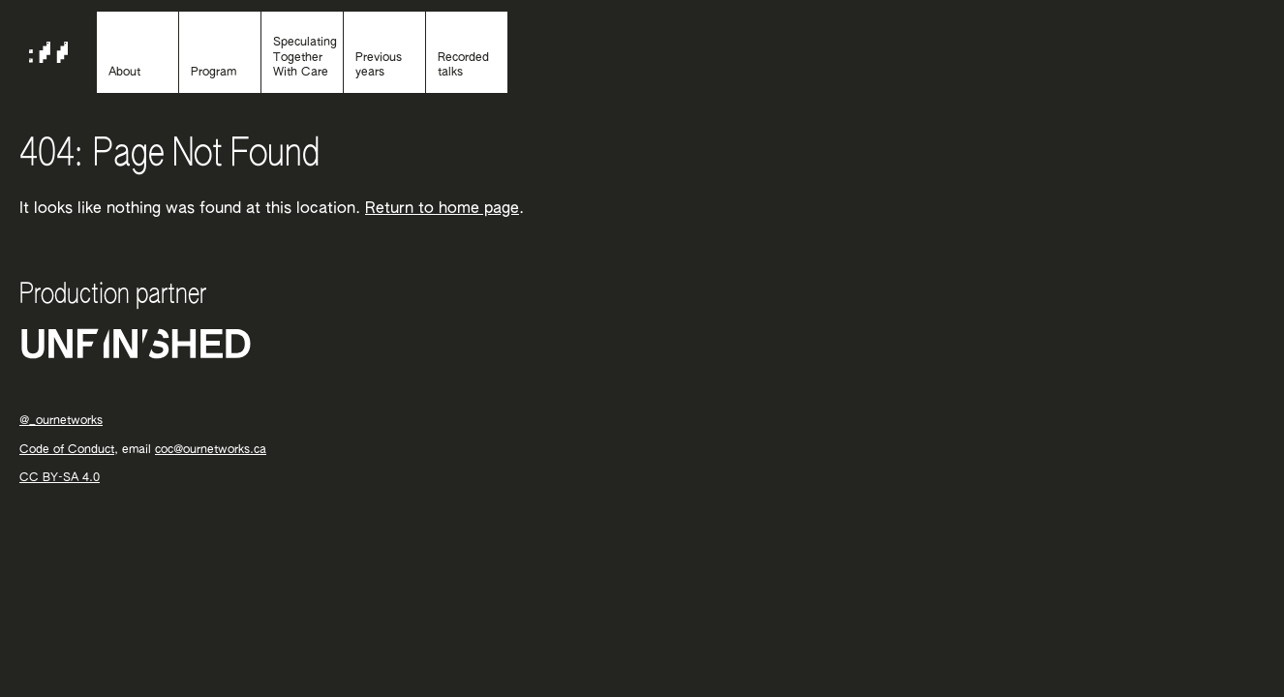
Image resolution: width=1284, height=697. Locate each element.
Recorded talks (463, 65)
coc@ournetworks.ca (210, 450)
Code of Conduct (66, 450)
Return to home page (442, 209)
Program (213, 72)
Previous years (378, 65)
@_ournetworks (61, 421)
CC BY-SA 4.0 (59, 478)
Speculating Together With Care (305, 57)
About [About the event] (124, 72)
